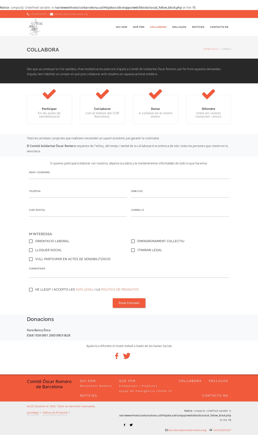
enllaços (218, 381)
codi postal (37, 210)
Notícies (88, 396)
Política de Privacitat (120, 289)
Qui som (88, 381)
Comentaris (37, 268)
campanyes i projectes (138, 386)
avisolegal (33, 412)
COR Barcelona (210, 48)
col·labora (190, 381)
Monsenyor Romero (96, 386)
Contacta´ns (215, 396)
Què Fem (127, 381)
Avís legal (85, 289)
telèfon (34, 191)
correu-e (137, 210)
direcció (137, 191)
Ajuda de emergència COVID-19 (145, 391)
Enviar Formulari (129, 303)
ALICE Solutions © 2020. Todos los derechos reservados (61, 406)
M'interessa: (41, 234)
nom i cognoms (39, 172)
